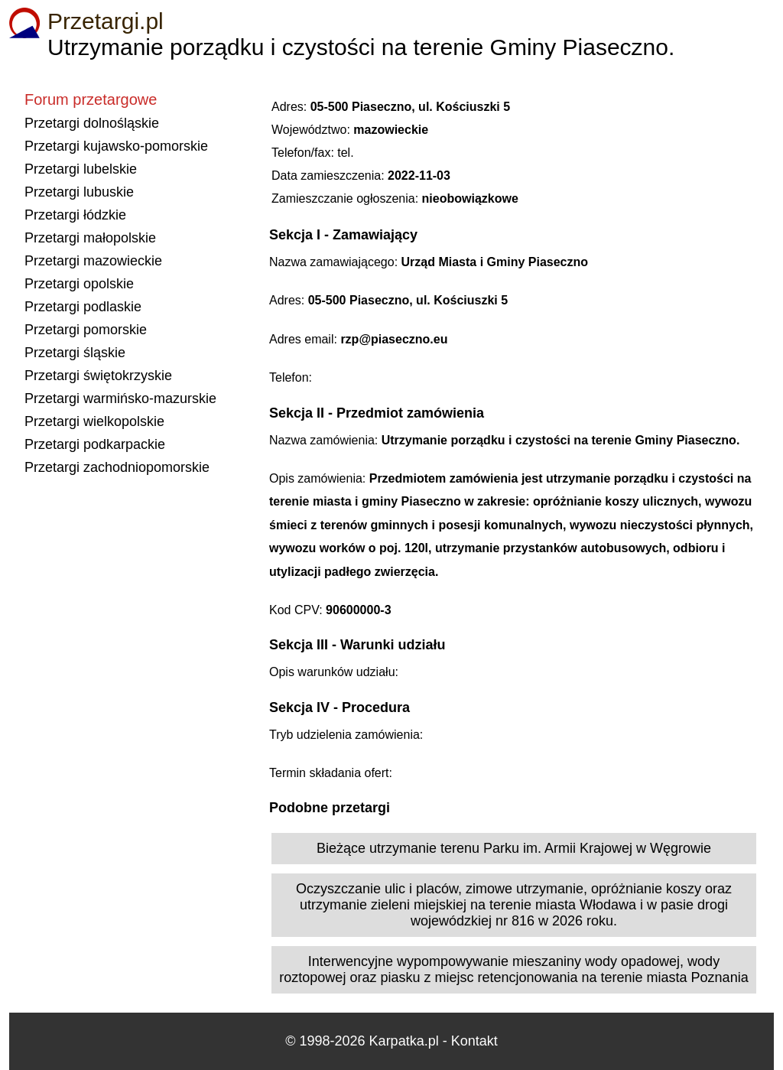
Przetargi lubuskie (79, 192)
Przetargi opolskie (79, 283)
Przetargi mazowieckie (93, 260)
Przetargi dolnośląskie (91, 123)
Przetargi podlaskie (82, 306)
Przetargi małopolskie (90, 238)
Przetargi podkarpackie (94, 444)
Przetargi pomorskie (85, 329)
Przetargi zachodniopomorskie (117, 467)
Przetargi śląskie (74, 352)
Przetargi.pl (105, 21)
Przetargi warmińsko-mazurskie (120, 398)
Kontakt (474, 1041)
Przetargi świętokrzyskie (98, 375)
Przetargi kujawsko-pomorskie (116, 146)
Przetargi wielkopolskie (94, 421)
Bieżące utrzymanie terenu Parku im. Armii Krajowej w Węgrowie (514, 848)
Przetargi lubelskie (80, 169)
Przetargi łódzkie (75, 215)
